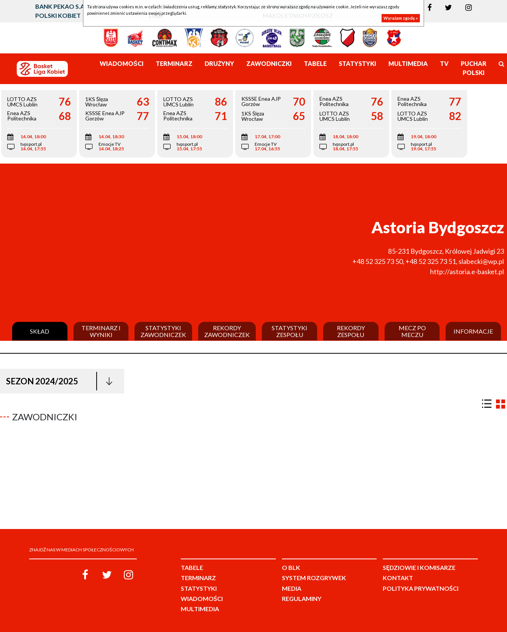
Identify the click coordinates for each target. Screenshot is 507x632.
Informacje (473, 331)
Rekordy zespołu (351, 331)
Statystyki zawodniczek (163, 331)
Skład (39, 331)
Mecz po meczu (412, 331)
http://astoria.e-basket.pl (467, 271)
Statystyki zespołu (289, 331)
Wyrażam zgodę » (400, 18)
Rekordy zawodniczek (227, 331)
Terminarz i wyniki (100, 331)
